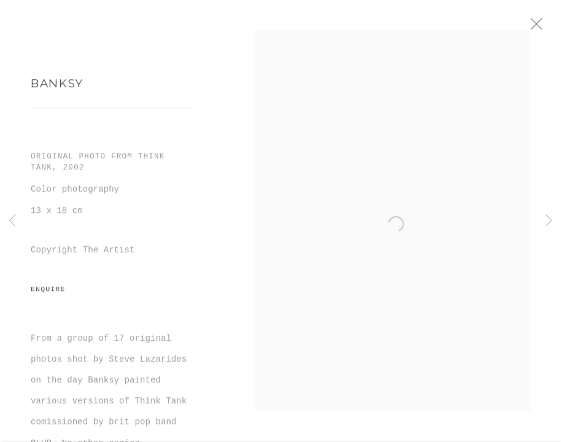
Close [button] (551, 27)
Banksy (57, 89)
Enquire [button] (48, 294)
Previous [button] (12, 221)
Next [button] (548, 221)
